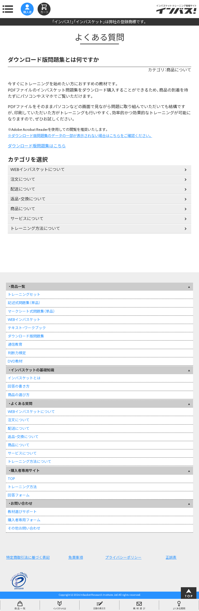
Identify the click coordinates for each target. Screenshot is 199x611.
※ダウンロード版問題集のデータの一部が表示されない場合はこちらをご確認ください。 (80, 135)
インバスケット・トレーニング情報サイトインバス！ (176, 9)
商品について (22, 208)
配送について (22, 189)
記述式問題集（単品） (24, 302)
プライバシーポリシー (123, 557)
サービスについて (27, 218)
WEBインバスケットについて (37, 169)
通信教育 (15, 344)
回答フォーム (19, 495)
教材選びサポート (22, 511)
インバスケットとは (24, 378)
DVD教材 (15, 361)
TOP (11, 478)
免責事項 (75, 557)
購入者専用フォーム (24, 520)
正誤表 (171, 557)
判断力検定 (17, 353)
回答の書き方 (19, 386)
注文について (22, 179)
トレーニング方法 (22, 487)
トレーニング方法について (35, 228)
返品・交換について (28, 199)
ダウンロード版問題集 (26, 336)
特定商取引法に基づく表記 (28, 557)
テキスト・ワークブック (27, 328)
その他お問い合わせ (24, 528)
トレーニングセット (24, 294)
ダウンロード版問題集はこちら (37, 146)
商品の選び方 (19, 395)
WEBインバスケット (24, 319)
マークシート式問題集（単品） (31, 311)
